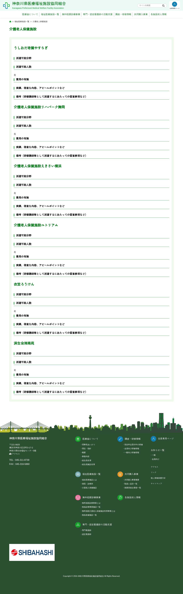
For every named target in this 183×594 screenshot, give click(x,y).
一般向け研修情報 (131, 452)
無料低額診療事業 (71, 14)
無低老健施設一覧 (89, 515)
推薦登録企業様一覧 (132, 488)
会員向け (155, 459)
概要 (84, 452)
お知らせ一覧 (157, 450)
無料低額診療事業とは (91, 503)
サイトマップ (156, 484)
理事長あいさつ (88, 444)
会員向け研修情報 (131, 448)
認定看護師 (86, 534)
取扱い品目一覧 (130, 484)
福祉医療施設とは (89, 480)
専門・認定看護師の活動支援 (97, 14)
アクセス (14, 454)
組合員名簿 (86, 460)
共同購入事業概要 (131, 480)
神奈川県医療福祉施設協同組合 (39, 4)
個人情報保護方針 (158, 478)
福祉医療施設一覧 (50, 14)
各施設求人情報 (159, 14)
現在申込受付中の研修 (133, 444)
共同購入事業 (141, 14)
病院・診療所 (87, 484)
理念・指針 (86, 448)
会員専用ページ (166, 438)
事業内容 (85, 456)
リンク (153, 472)
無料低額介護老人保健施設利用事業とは (98, 511)
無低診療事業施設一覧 (91, 507)
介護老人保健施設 (89, 488)
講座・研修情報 (123, 14)
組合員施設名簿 (88, 464)
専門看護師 (86, 530)
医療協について (30, 14)
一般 (154, 455)
